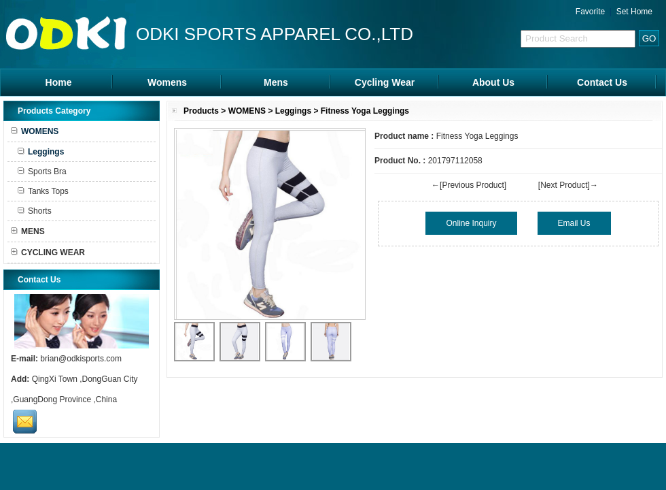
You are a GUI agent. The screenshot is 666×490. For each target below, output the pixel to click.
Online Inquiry (471, 223)
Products (201, 111)
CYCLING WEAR (48, 252)
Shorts (35, 211)
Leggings (293, 111)
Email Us (574, 223)
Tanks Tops (43, 191)
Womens (167, 82)
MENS (28, 231)
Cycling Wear (385, 82)
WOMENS (247, 111)
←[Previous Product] (469, 185)
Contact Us (602, 82)
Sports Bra (42, 171)
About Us (493, 82)
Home (59, 82)
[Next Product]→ (568, 185)
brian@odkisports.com (81, 358)
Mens (276, 82)
